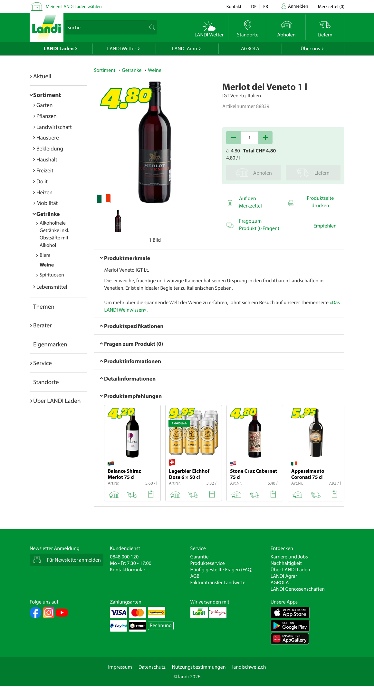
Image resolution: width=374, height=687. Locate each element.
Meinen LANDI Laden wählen (74, 6)
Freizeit (44, 170)
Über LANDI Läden (290, 569)
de (254, 6)
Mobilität (47, 203)
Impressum (120, 667)
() (331, 6)
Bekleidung (49, 148)
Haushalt (46, 159)
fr (265, 6)
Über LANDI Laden (57, 400)
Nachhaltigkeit (286, 563)
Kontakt (234, 6)
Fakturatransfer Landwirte (217, 582)
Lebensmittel (51, 286)
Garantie (199, 557)
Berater (42, 325)
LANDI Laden (59, 48)
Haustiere (47, 137)
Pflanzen (46, 116)
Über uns (310, 48)
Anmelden (298, 6)
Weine (47, 265)
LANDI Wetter (121, 48)
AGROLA (250, 48)
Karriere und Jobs (289, 557)
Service (42, 363)
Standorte (46, 382)
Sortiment (47, 95)
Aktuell (42, 76)
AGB (195, 576)
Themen (43, 306)
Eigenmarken (50, 344)
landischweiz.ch (249, 667)
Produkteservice (207, 563)
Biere (45, 255)
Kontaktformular (127, 569)
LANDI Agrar (284, 576)
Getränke (48, 214)
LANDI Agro (184, 48)
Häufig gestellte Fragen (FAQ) (221, 569)
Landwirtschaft (54, 127)
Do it (42, 181)
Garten (44, 105)
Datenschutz (152, 667)
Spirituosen (52, 275)
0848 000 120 (124, 557)
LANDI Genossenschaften (298, 589)
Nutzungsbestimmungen (199, 667)
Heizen (44, 192)
